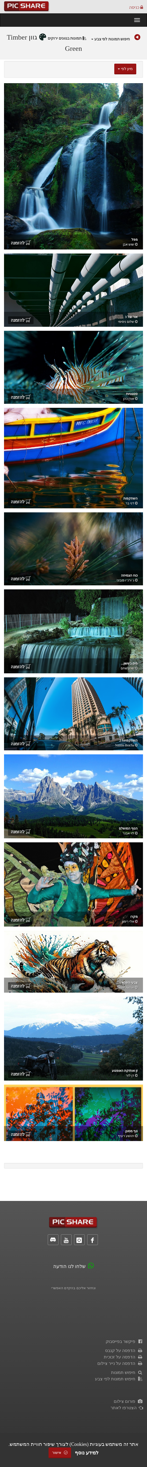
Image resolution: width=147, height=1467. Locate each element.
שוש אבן (128, 244)
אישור (60, 1453)
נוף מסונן (131, 1131)
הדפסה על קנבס (124, 1350)
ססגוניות (132, 394)
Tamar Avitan (125, 987)
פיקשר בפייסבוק (124, 1341)
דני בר (130, 503)
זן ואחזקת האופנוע (125, 1071)
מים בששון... (129, 663)
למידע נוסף (86, 1453)
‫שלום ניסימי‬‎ (126, 322)
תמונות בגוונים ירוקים (67, 38)
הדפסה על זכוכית (123, 1357)
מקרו (134, 917)
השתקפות (130, 498)
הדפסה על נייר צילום (120, 1363)
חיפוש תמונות (127, 1372)
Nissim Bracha (124, 745)
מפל (134, 239)
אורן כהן (128, 399)
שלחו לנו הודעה (69, 1266)
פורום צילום (128, 1401)
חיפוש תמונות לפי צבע (110, 39)
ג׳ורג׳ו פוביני (125, 580)
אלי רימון (128, 921)
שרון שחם (127, 668)
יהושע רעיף (126, 1136)
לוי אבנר (128, 833)
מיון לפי (125, 69)
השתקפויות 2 (128, 740)
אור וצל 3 (131, 317)
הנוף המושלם (128, 828)
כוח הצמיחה (129, 575)
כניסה (136, 7)
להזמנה (21, 243)
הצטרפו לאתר (127, 1407)
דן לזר (130, 1075)
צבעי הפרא (130, 983)
